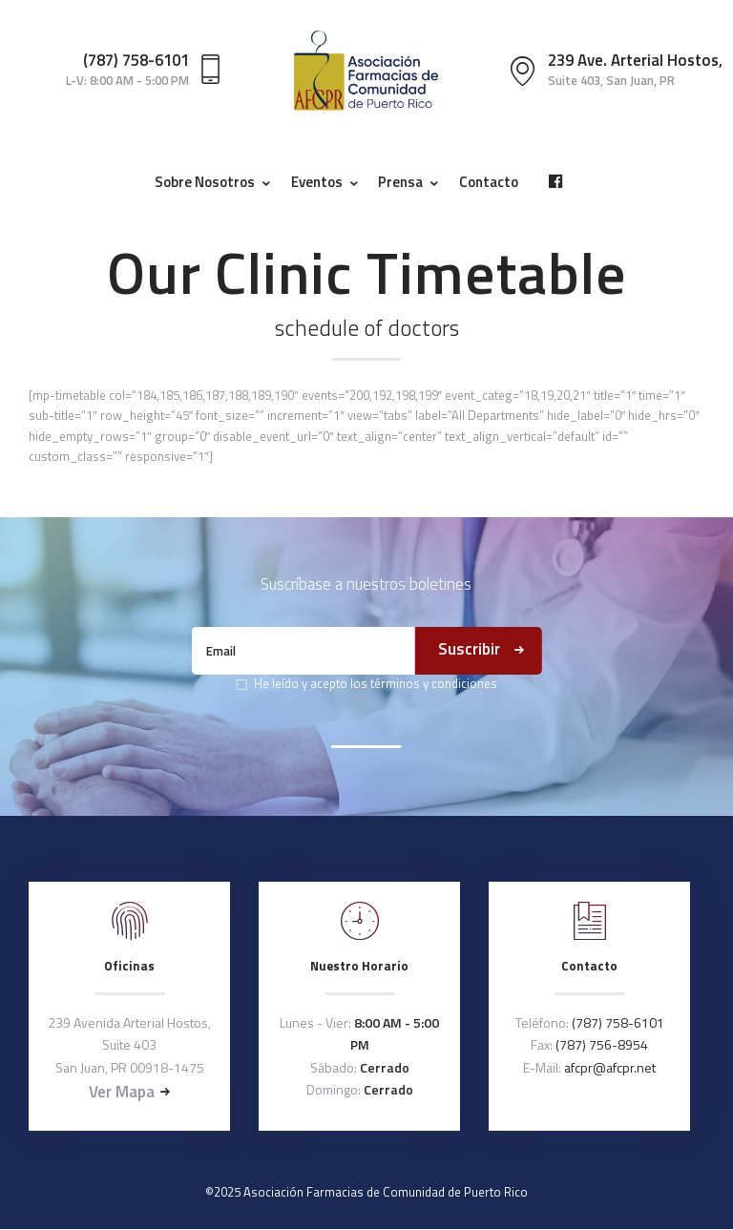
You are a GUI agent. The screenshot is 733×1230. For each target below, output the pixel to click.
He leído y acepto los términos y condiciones (375, 683)
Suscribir (469, 648)
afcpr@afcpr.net (610, 1067)
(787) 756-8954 (601, 1044)
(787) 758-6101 (618, 1022)
